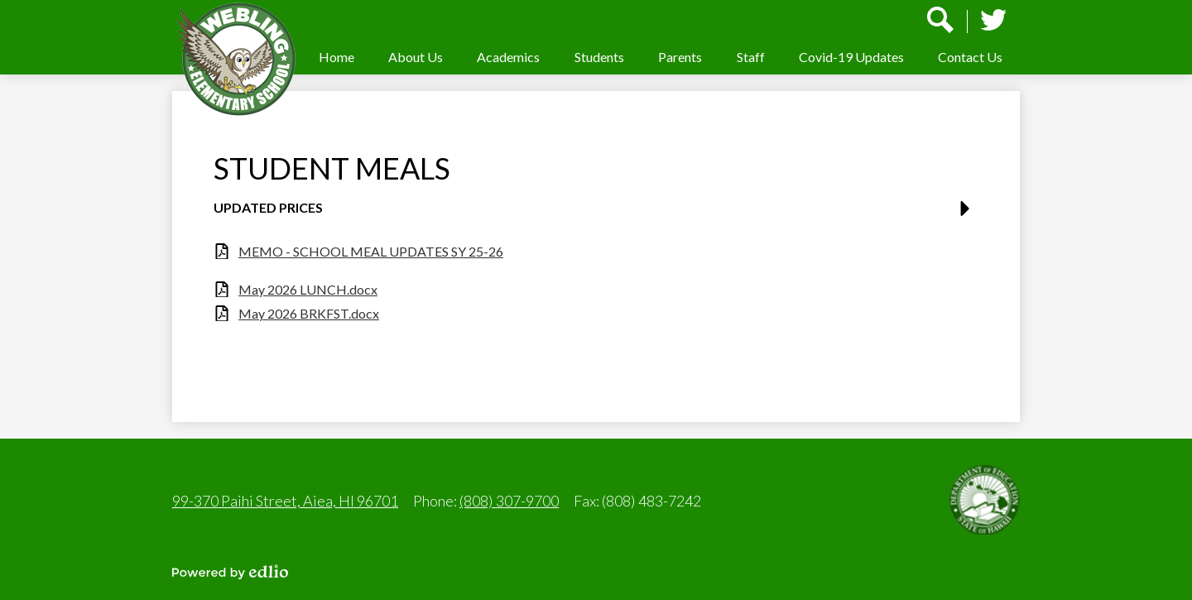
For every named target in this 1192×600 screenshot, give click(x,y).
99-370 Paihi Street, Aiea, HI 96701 (285, 501)
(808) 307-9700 (509, 501)
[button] (415, 56)
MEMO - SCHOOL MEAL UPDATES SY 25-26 (370, 251)
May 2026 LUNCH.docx (307, 289)
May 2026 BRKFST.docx (308, 313)
